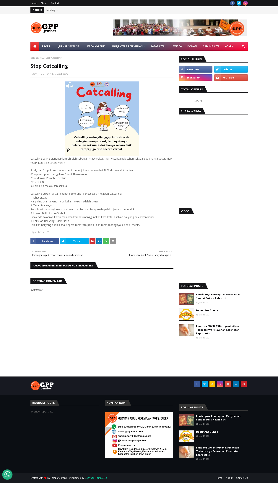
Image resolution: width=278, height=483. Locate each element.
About (44, 3)
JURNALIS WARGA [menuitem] (68, 46)
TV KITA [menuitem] (177, 46)
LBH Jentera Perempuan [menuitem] (127, 46)
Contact (55, 3)
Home (33, 3)
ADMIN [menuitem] (229, 46)
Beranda (35, 57)
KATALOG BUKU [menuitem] (96, 46)
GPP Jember (39, 74)
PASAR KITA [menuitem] (158, 46)
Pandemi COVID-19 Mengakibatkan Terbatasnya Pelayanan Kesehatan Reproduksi (217, 329)
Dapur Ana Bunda (207, 310)
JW (42, 57)
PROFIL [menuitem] (46, 46)
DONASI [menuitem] (192, 46)
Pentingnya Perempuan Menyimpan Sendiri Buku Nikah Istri (218, 296)
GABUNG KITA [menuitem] (211, 46)
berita (41, 232)
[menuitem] (34, 46)
